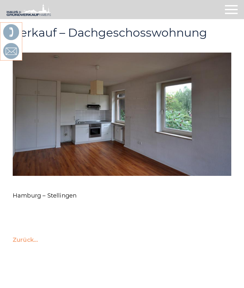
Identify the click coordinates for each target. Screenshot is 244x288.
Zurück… (25, 239)
